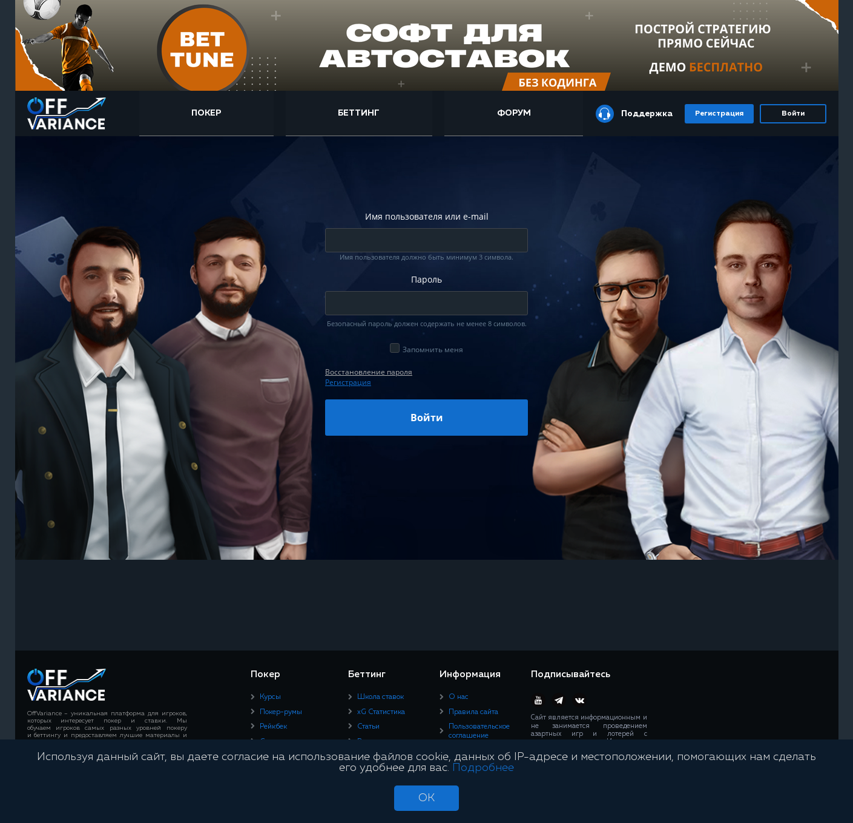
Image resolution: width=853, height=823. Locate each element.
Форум (514, 113)
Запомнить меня (433, 349)
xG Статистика (381, 712)
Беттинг (359, 113)
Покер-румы (281, 712)
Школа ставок (380, 697)
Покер (206, 113)
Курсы (270, 697)
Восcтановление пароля (368, 372)
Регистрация (719, 113)
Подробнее (483, 767)
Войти (793, 113)
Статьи (368, 726)
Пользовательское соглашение (479, 731)
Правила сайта (473, 712)
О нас (459, 697)
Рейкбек (273, 726)
